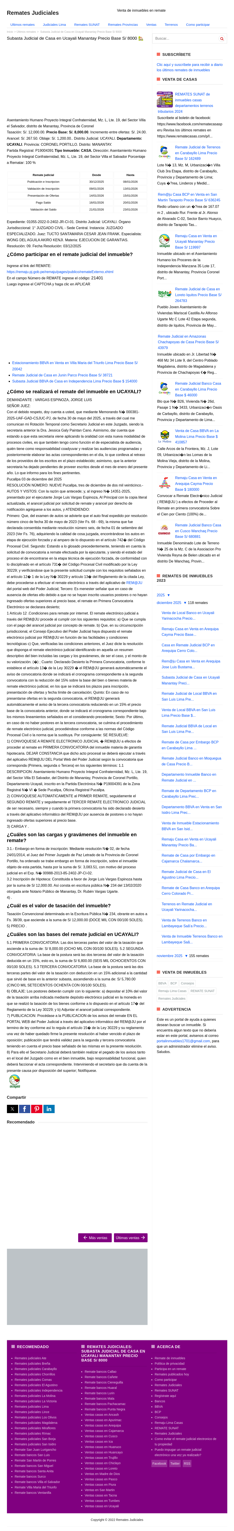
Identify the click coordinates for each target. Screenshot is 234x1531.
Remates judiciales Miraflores (35, 1428)
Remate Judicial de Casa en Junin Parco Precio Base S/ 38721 (62, 375)
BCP (173, 983)
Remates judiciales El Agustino (36, 1385)
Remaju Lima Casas (172, 991)
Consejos (187, 983)
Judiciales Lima (54, 24)
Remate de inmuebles (170, 1358)
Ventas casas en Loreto (101, 1468)
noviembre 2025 (170, 956)
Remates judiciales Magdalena (36, 1423)
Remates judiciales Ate (31, 1358)
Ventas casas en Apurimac (103, 1420)
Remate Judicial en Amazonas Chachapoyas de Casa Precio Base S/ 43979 (188, 342)
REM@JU (134, 583)
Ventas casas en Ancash (102, 1414)
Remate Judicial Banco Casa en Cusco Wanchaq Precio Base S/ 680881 (198, 531)
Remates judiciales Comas (33, 1379)
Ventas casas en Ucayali (102, 1506)
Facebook (159, 1463)
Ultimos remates (23, 24)
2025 (161, 595)
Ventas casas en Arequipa (103, 1425)
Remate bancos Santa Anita (34, 1471)
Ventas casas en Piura (100, 1484)
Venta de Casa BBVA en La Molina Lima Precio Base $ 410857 (197, 436)
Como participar (198, 24)
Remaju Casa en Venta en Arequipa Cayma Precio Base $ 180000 (196, 483)
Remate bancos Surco (30, 1476)
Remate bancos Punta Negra (105, 1409)
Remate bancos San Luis (32, 1455)
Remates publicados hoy (172, 1374)
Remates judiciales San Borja (35, 1439)
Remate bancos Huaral (101, 1388)
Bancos (160, 1401)
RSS (187, 1463)
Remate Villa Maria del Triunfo (36, 1487)
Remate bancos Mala (99, 1398)
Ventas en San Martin (100, 1490)
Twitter (175, 1463)
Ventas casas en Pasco (101, 1479)
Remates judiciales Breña (32, 1363)
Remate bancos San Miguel (34, 1466)
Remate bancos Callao (100, 1371)
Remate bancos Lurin (99, 1393)
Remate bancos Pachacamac (105, 1404)
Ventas (151, 24)
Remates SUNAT (87, 24)
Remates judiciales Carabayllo (36, 1369)
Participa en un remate (170, 1369)
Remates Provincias (123, 24)
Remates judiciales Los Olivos (36, 1417)
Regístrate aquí (165, 1396)
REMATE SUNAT (203, 991)
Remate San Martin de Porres (35, 1460)
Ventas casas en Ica (99, 1441)
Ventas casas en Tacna (101, 1495)
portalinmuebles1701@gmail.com (183, 1041)
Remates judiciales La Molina (35, 1396)
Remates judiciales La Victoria (36, 1401)
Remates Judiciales (171, 998)
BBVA (162, 983)
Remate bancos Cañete (101, 1377)
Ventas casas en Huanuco (103, 1447)
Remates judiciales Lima (32, 1406)
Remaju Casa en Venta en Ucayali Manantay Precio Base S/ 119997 (196, 241)
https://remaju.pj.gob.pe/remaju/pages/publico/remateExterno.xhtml (60, 272)
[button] (12, 1109)
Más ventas (95, 1237)
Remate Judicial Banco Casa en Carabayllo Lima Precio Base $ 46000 (198, 389)
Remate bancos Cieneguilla (104, 1382)
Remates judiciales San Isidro (35, 1444)
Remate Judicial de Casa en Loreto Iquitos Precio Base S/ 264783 (198, 294)
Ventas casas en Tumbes (102, 1501)
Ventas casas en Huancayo (104, 1452)
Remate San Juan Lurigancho (35, 1449)
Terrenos (171, 24)
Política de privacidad (170, 1363)
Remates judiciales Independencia (38, 1390)
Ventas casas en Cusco (101, 1436)
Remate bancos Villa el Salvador (37, 1482)
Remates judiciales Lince (32, 1412)
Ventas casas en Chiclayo (102, 1463)
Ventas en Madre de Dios (102, 1474)
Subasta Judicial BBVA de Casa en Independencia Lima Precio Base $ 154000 (74, 381)
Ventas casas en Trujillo (101, 1457)
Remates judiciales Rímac (33, 1433)
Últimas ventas (131, 1237)
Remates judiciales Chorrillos (35, 1374)
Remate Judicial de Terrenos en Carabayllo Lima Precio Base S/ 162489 (197, 153)
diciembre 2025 (169, 603)
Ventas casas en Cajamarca (104, 1431)
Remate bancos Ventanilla (33, 1492)
